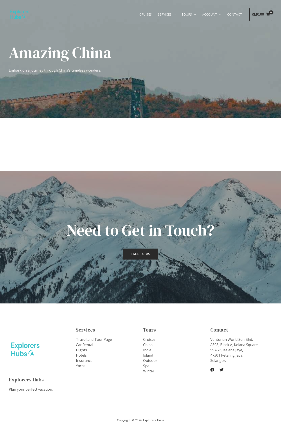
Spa (146, 365)
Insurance (84, 360)
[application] (173, 14)
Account (211, 14)
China (148, 344)
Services (166, 14)
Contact (234, 14)
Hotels (81, 355)
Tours (189, 14)
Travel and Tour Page (94, 339)
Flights (81, 350)
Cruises (145, 14)
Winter (148, 371)
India (147, 350)
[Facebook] (212, 370)
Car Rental (84, 344)
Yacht (80, 365)
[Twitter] (221, 370)
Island (148, 355)
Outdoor (150, 360)
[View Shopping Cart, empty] (260, 14)
